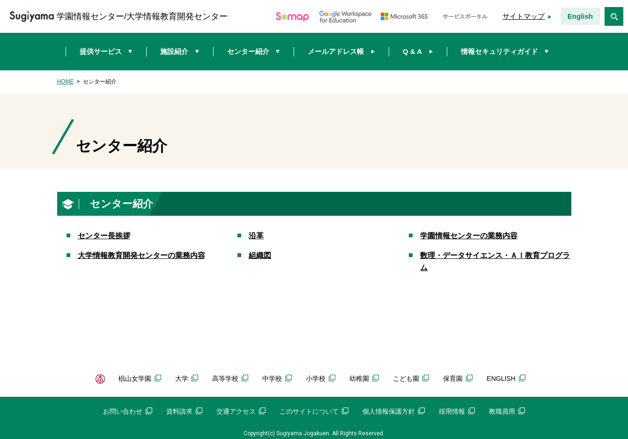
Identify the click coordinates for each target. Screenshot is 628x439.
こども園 (411, 378)
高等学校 (230, 378)
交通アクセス (241, 411)
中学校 (277, 378)
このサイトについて (314, 411)
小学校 (320, 378)
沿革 (256, 236)
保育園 (458, 378)
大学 (186, 378)
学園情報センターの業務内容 (468, 236)
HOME (65, 81)
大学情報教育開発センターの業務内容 (141, 255)
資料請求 (184, 411)
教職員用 (507, 411)
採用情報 (457, 411)
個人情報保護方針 (393, 411)
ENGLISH (506, 378)
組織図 (260, 255)
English (580, 16)
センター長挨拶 (104, 236)
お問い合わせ (127, 411)
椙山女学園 (139, 378)
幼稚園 (364, 378)
